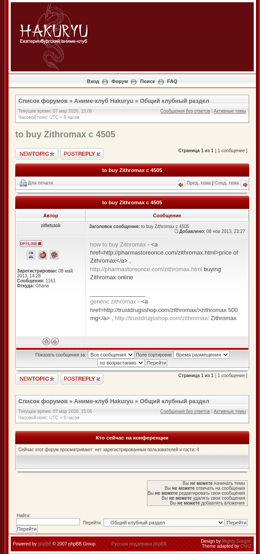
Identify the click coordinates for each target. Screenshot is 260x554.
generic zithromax (113, 301)
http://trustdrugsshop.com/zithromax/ (162, 318)
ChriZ (245, 546)
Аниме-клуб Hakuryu (103, 100)
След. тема (227, 182)
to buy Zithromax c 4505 (65, 134)
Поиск (147, 81)
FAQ (172, 81)
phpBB (44, 543)
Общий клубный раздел (174, 100)
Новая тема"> (36, 153)
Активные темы (230, 111)
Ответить (82, 153)
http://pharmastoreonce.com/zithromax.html (146, 269)
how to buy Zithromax (118, 244)
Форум (120, 81)
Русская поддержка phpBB (139, 543)
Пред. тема (198, 182)
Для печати (40, 182)
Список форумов (43, 100)
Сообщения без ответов (185, 111)
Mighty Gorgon (236, 541)
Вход (93, 81)
